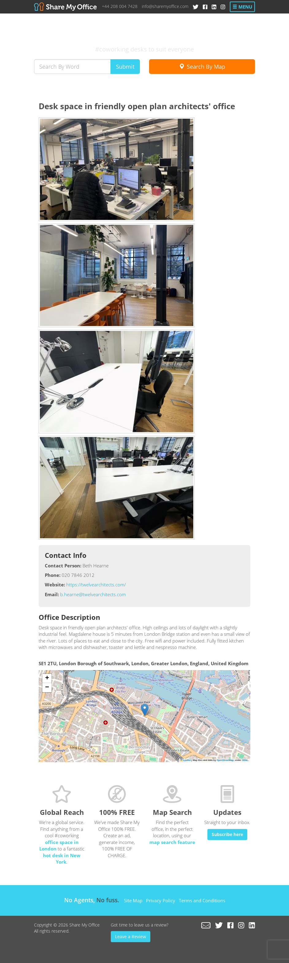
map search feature (172, 842)
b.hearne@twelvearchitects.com (93, 594)
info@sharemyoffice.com (165, 6)
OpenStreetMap (225, 760)
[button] (144, 710)
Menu (242, 7)
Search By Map (202, 66)
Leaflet (185, 760)
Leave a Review (130, 936)
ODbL (245, 760)
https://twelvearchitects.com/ (96, 584)
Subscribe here (227, 834)
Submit (125, 66)
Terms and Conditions (202, 900)
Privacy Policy (160, 900)
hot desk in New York (61, 858)
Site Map (133, 900)
